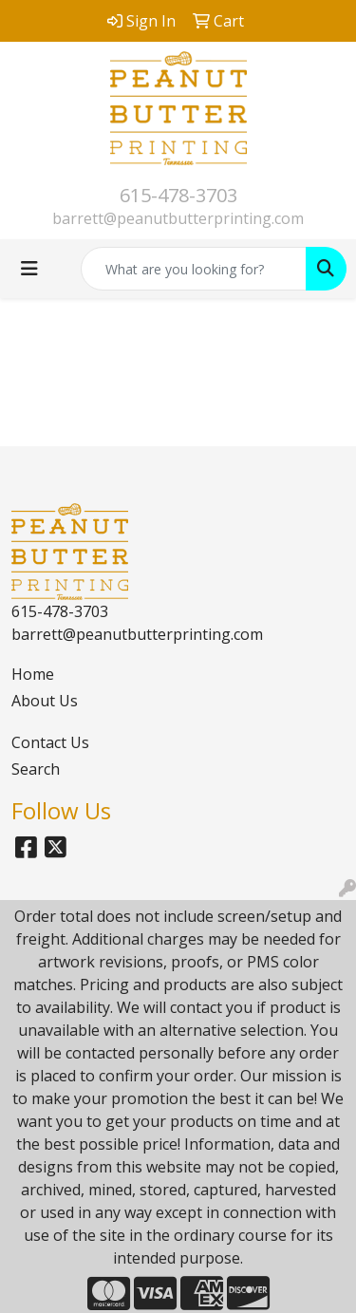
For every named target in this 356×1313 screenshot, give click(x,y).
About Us (44, 700)
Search (35, 769)
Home (32, 674)
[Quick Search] (194, 269)
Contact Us (50, 742)
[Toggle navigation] (29, 268)
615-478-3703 (178, 195)
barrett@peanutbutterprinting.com (178, 218)
